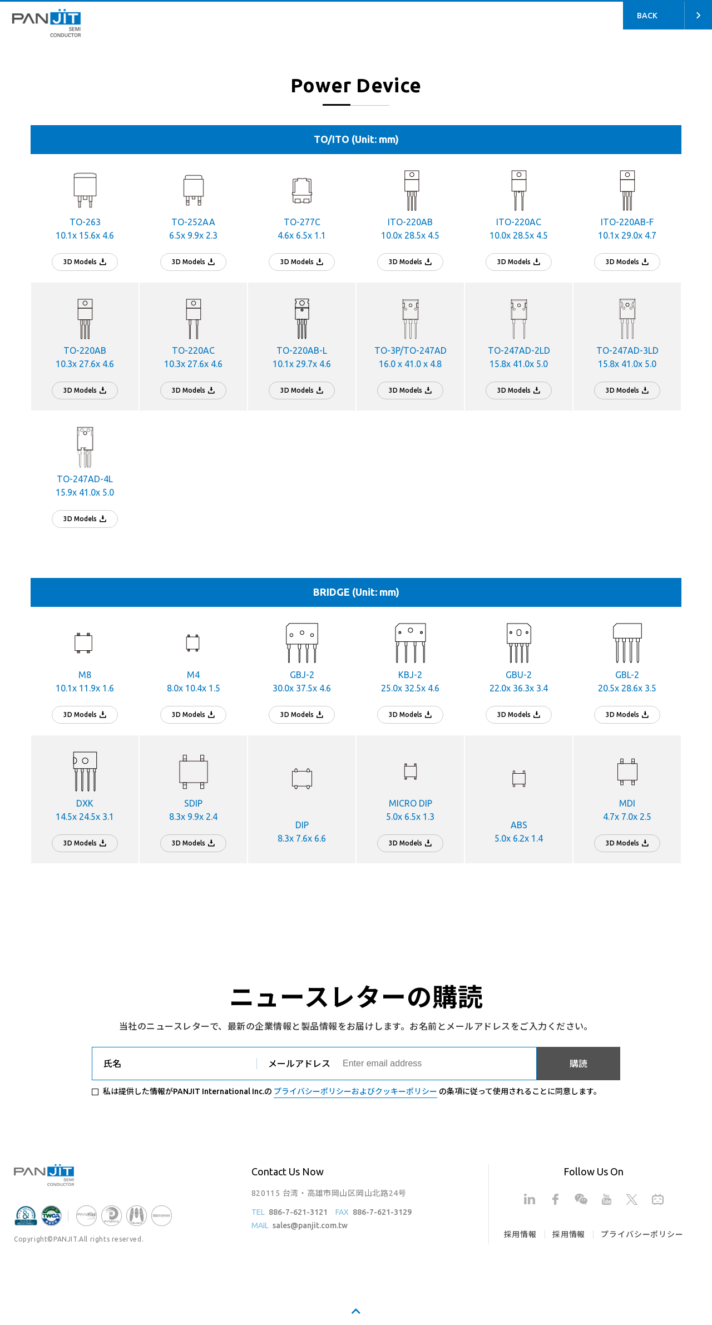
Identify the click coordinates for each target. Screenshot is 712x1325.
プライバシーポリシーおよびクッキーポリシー (355, 1091)
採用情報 (520, 1234)
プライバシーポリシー (642, 1234)
